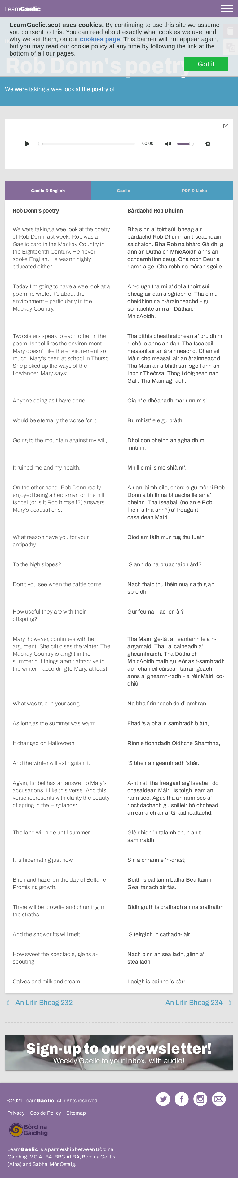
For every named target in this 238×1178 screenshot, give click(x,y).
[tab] (48, 190)
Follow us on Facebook (182, 1077)
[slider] (86, 144)
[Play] (27, 143)
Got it (206, 64)
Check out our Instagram (200, 1077)
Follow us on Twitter (163, 1077)
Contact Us (219, 1077)
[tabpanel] (119, 585)
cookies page (100, 39)
